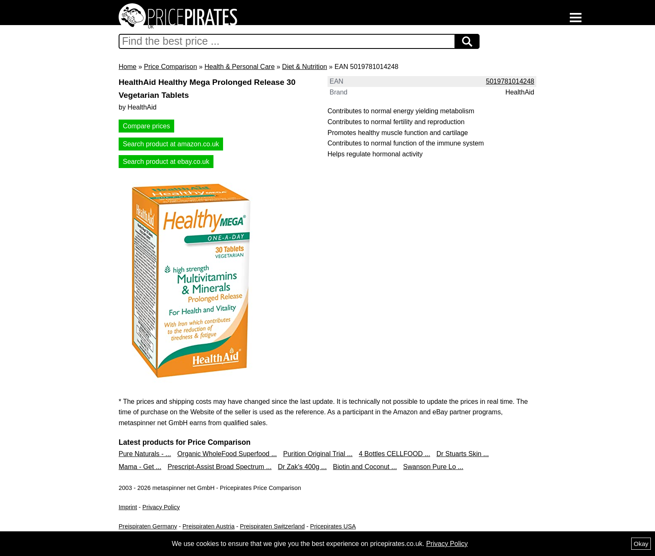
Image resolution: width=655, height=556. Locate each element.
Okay (641, 543)
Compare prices (146, 126)
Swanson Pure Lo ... (433, 466)
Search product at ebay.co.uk (166, 161)
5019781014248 (510, 81)
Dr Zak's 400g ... (302, 466)
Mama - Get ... (140, 466)
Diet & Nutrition (304, 66)
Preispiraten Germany (148, 526)
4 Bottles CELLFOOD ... (394, 453)
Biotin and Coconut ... (365, 466)
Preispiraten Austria (209, 526)
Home (128, 66)
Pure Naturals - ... (145, 453)
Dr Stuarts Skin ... (463, 453)
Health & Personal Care (239, 66)
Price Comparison (170, 66)
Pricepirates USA (333, 526)
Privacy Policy (161, 507)
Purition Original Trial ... (318, 453)
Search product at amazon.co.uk (171, 144)
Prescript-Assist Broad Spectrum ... (220, 466)
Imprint (128, 507)
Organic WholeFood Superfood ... (227, 453)
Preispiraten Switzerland (272, 526)
